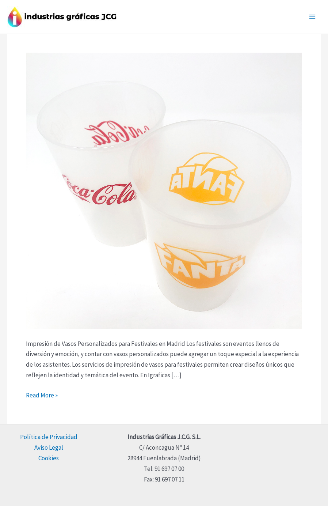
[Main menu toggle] (312, 16)
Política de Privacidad (48, 437)
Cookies (48, 458)
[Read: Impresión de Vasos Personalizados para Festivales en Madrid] (164, 190)
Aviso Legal (48, 447)
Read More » (42, 394)
